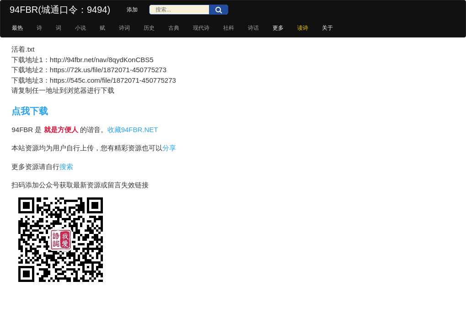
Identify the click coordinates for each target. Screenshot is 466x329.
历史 (149, 28)
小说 (80, 28)
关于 (327, 28)
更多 (278, 28)
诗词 (124, 28)
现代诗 (201, 28)
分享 (169, 148)
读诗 (302, 28)
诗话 (253, 28)
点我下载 (29, 111)
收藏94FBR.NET (132, 129)
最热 (17, 28)
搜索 (66, 166)
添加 (132, 9)
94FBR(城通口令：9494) (60, 10)
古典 (173, 28)
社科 (228, 28)
